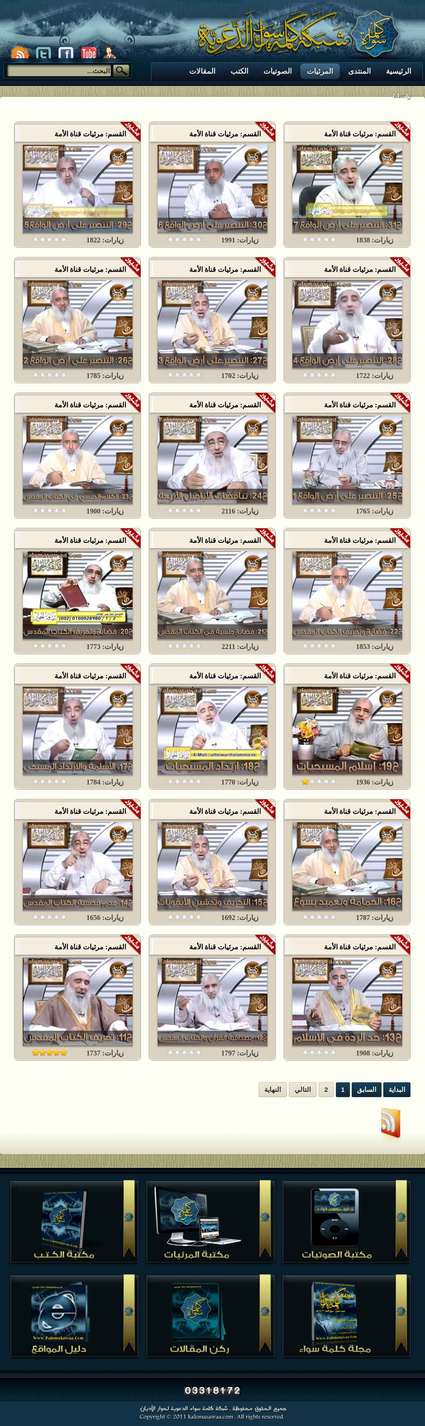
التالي (303, 1089)
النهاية (272, 1089)
